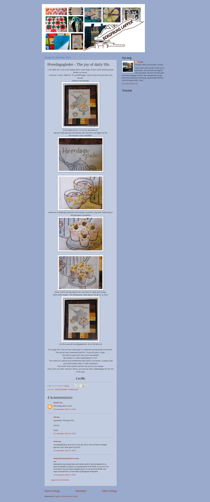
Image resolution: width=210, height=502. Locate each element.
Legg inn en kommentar (60, 480)
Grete (56, 441)
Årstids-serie (73, 389)
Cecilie (140, 62)
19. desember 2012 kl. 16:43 (65, 451)
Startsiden (80, 491)
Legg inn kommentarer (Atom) (66, 496)
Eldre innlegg (109, 491)
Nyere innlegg (52, 491)
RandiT (57, 403)
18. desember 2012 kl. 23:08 (65, 409)
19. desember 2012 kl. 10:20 (65, 434)
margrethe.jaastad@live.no (65, 458)
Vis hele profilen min (130, 84)
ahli (55, 417)
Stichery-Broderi (61, 389)
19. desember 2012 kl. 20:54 (65, 475)
